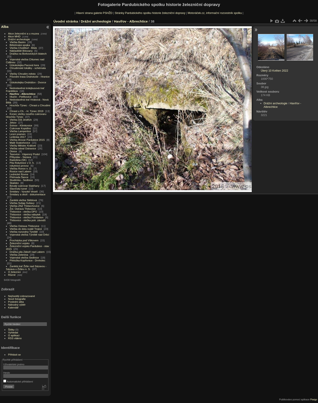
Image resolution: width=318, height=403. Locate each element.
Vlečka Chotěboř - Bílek (23, 47)
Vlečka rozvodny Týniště (24, 231)
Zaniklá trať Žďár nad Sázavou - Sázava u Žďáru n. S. (26, 267)
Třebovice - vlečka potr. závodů (28, 220)
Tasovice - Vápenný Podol (25, 154)
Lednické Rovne (19, 174)
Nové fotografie (17, 298)
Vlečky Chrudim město (23, 73)
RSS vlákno (15, 338)
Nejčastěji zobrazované (21, 296)
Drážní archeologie (19, 39)
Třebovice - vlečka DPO (23, 211)
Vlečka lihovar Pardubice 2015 (27, 139)
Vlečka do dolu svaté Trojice (26, 228)
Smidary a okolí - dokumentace (27, 194)
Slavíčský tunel (18, 188)
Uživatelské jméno (13, 364)
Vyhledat (13, 332)
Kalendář (13, 307)
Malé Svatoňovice (20, 142)
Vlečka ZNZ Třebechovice (25, 205)
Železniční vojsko (20, 243)
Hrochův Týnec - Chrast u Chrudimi (30, 105)
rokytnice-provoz (19, 165)
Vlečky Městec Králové (23, 145)
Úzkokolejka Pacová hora (24, 65)
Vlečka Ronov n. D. (21, 168)
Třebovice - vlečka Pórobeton (27, 217)
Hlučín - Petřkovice (21, 96)
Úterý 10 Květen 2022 (274, 70)
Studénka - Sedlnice (21, 180)
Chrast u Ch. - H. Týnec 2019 (27, 111)
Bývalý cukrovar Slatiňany (25, 185)
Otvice (13, 151)
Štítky (11, 329)
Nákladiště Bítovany (21, 50)
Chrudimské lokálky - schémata (28, 68)
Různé (12, 274)
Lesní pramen (18, 134)
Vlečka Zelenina (19, 254)
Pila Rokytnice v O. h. (22, 162)
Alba (4, 27)
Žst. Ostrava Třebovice (23, 208)
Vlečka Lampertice (20, 131)
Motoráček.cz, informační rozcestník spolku (215, 13)
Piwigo (313, 399)
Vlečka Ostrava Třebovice (25, 225)
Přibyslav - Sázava (20, 157)
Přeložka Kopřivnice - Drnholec (27, 260)
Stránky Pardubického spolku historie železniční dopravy (150, 13)
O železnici (14, 271)
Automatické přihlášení (18, 381)
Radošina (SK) (18, 159)
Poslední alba (16, 301)
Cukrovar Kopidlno (20, 128)
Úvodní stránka (65, 21)
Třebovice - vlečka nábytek (25, 214)
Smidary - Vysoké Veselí (24, 191)
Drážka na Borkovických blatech (28, 53)
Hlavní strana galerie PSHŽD (94, 13)
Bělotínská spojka (20, 45)
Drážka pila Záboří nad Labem (27, 251)
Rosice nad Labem (20, 171)
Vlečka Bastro (18, 42)
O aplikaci (14, 335)
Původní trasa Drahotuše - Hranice (30, 76)
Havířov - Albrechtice (23, 93)
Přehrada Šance (19, 177)
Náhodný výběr (17, 304)
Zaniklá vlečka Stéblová (23, 200)
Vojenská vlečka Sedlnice (24, 257)
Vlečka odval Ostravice (23, 148)
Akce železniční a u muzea (23, 33)
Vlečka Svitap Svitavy (22, 203)
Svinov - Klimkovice (21, 125)
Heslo (6, 372)
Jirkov (13, 122)
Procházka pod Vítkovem (24, 240)
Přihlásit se (14, 354)
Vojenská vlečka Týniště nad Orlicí (29, 234)
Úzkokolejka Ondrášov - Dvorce (28, 82)
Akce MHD (14, 36)
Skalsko (14, 182)
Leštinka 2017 (18, 136)
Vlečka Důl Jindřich (21, 119)
